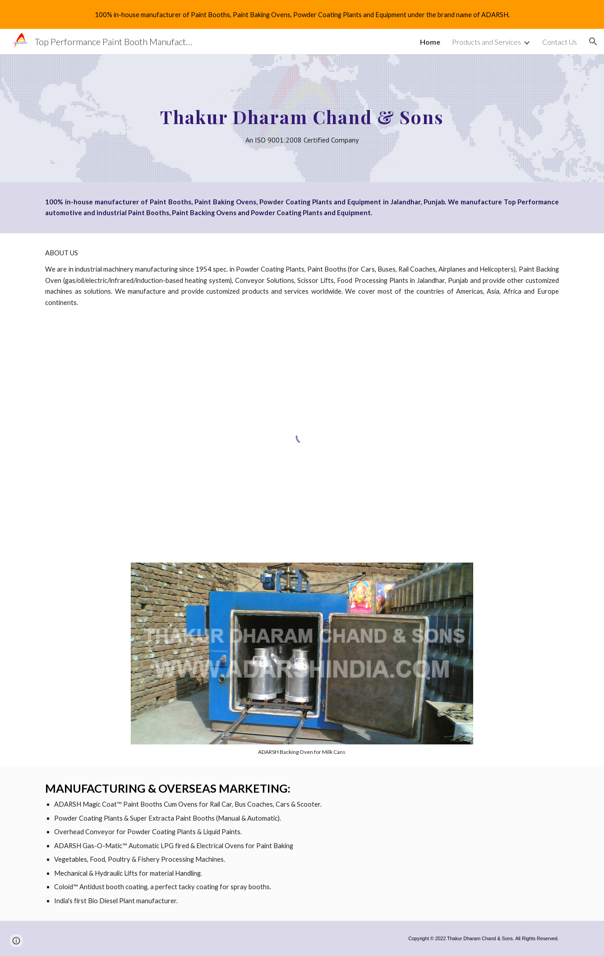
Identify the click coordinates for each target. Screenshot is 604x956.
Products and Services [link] (486, 41)
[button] (593, 41)
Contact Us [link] (559, 41)
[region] (302, 14)
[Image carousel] (302, 659)
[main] (302, 118)
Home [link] (430, 41)
